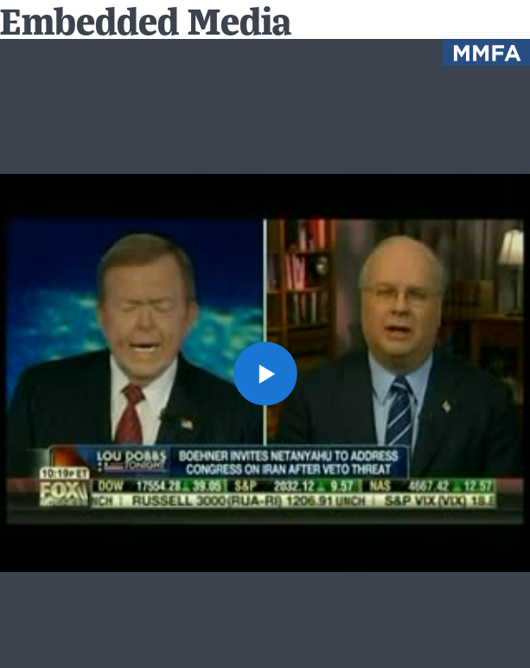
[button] (265, 373)
